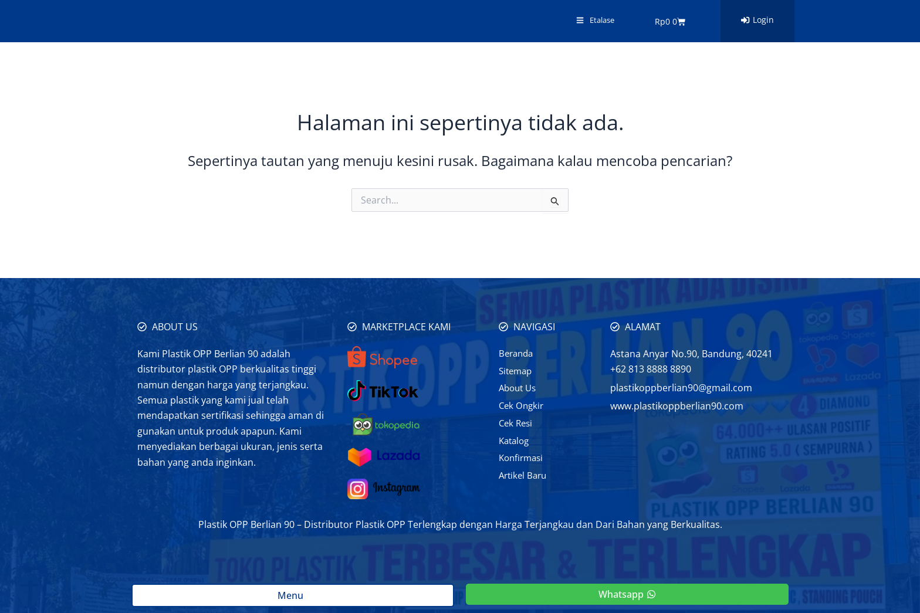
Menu (293, 595)
